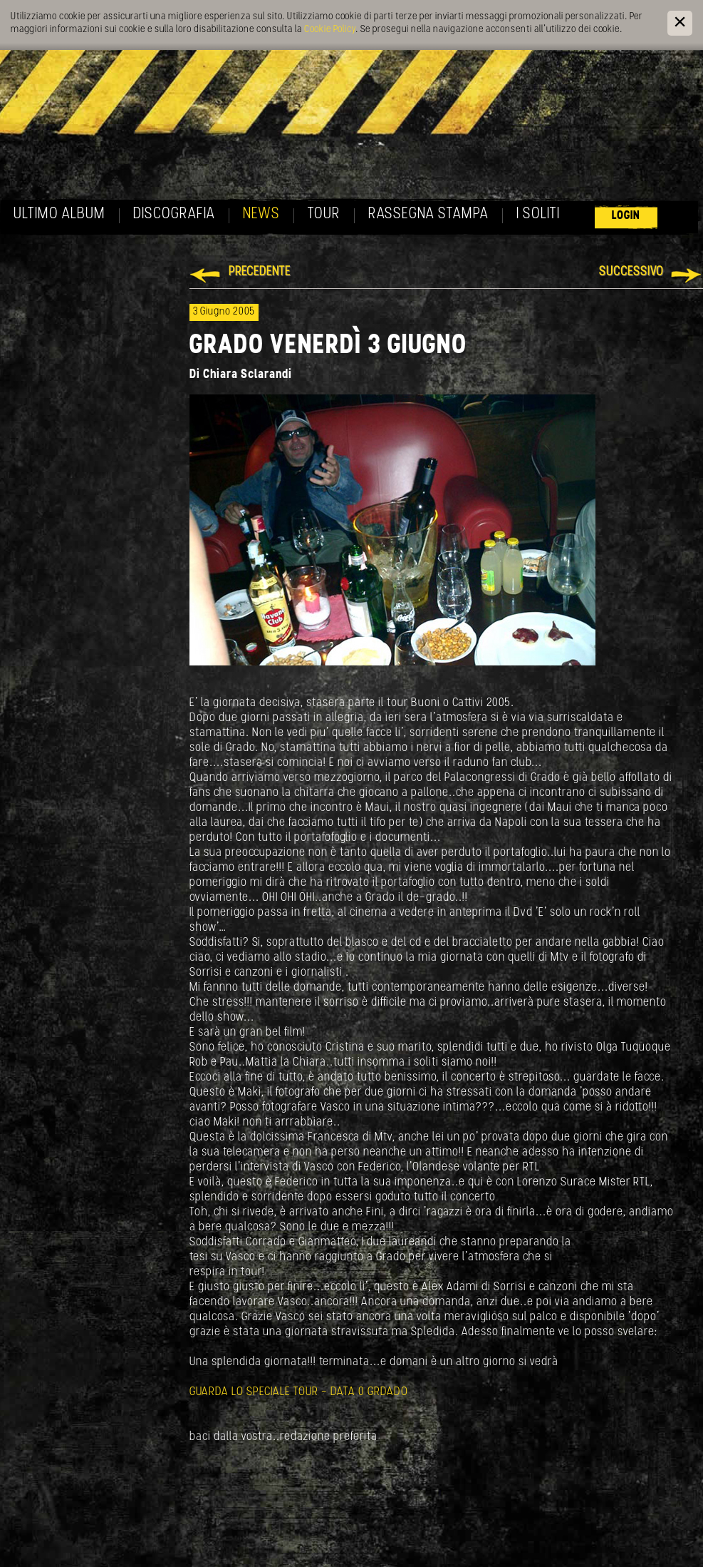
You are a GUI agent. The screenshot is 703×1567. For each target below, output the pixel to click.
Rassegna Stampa (428, 214)
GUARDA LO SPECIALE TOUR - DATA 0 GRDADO (298, 1392)
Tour (324, 214)
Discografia (174, 214)
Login (626, 216)
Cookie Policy (329, 29)
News (261, 214)
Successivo (631, 272)
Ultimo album (59, 214)
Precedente (260, 272)
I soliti (538, 214)
